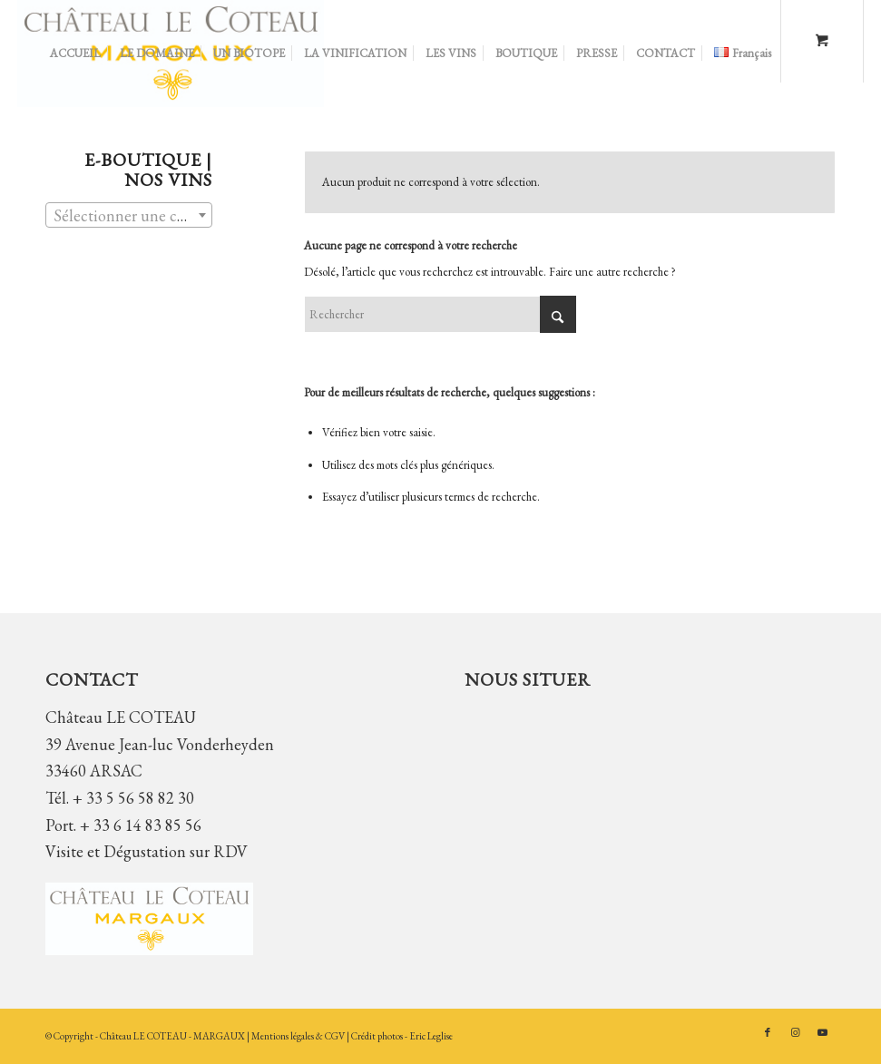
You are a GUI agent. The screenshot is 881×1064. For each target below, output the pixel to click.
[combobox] (128, 215)
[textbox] (128, 216)
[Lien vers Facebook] (767, 1032)
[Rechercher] (440, 314)
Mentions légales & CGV (299, 1036)
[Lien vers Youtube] (822, 1032)
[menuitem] (75, 53)
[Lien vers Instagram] (794, 1032)
